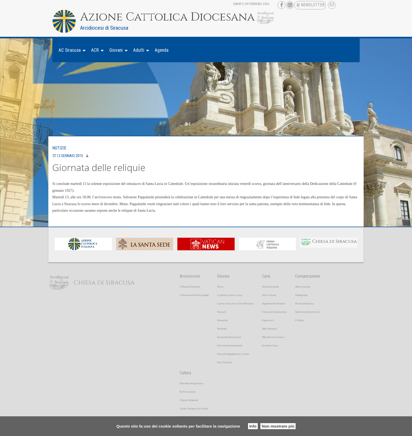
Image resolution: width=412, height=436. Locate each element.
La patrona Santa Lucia (229, 295)
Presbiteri (222, 328)
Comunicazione (307, 276)
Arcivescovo (190, 276)
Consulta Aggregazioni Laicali (233, 353)
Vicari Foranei (269, 295)
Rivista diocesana (304, 303)
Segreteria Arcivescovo (273, 303)
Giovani (116, 50)
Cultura (185, 372)
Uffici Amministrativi (273, 337)
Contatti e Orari (270, 345)
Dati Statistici (224, 362)
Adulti (138, 50)
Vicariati (221, 311)
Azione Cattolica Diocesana (167, 17)
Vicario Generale (270, 286)
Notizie (59, 148)
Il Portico (299, 320)
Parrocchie (222, 320)
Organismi (268, 320)
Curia (266, 276)
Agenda (161, 50)
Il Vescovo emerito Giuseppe (194, 295)
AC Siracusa (70, 50)
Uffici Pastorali (269, 328)
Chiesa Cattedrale (189, 400)
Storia (220, 286)
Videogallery (301, 295)
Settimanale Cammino (307, 311)
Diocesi (223, 276)
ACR (95, 50)
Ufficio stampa (302, 286)
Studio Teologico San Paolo (194, 408)
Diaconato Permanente (229, 337)
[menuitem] (70, 50)
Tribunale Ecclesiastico (274, 311)
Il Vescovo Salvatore (190, 286)
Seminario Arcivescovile (229, 345)
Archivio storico (188, 391)
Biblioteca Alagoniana (191, 383)
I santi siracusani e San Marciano (235, 303)
